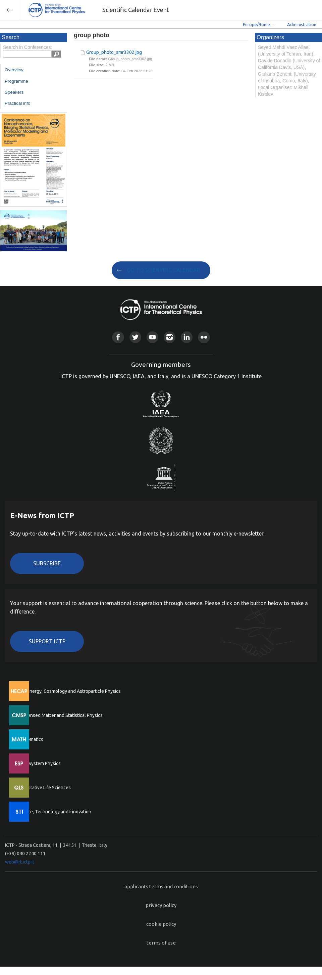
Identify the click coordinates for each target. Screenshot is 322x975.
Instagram (169, 337)
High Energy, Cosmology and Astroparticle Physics (68, 691)
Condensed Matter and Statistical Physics (59, 715)
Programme (16, 81)
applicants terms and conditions (161, 886)
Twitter (135, 337)
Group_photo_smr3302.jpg (114, 52)
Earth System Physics (38, 763)
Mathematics (29, 739)
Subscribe (47, 563)
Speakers (14, 92)
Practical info (17, 103)
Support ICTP (47, 641)
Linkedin (187, 337)
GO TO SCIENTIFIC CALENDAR (163, 270)
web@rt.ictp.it (19, 862)
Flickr (204, 337)
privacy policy (161, 905)
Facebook (118, 337)
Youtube (152, 337)
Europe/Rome (256, 24)
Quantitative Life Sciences (43, 787)
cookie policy (161, 924)
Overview (14, 69)
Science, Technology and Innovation (53, 811)
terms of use (161, 943)
